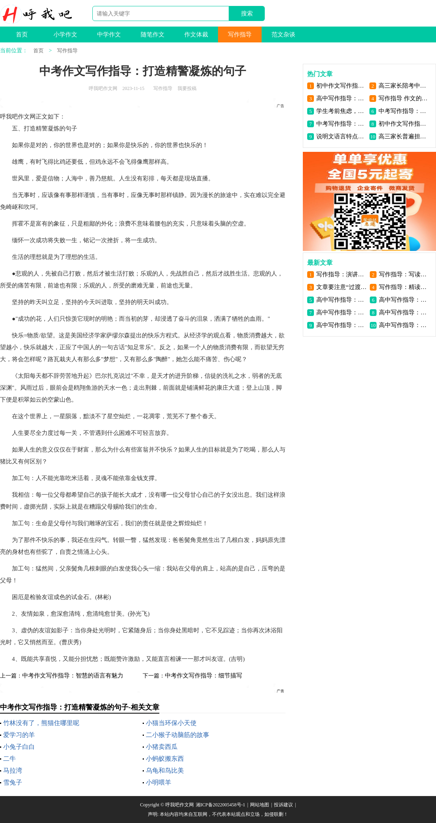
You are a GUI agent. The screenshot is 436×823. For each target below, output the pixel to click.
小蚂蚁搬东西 (165, 758)
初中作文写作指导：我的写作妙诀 (341, 85)
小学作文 (65, 34)
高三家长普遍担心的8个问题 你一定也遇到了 (404, 136)
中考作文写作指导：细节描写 (203, 675)
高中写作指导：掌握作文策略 (404, 325)
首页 (22, 34)
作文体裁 (196, 34)
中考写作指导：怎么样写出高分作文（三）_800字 (341, 124)
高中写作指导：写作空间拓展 (341, 312)
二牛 (9, 758)
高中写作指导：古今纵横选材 (341, 98)
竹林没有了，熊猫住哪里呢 (41, 723)
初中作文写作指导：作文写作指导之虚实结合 (404, 124)
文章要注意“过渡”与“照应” (341, 287)
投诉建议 (283, 805)
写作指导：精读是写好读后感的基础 (404, 287)
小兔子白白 (19, 746)
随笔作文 (152, 34)
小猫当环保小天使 (171, 723)
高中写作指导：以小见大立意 (404, 300)
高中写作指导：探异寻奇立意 (341, 300)
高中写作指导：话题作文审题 (341, 325)
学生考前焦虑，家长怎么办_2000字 (341, 111)
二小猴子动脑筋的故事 (177, 734)
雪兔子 (12, 782)
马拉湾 (12, 770)
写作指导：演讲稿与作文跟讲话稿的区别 (341, 274)
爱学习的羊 (19, 734)
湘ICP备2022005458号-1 (220, 805)
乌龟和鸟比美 (165, 770)
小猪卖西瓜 (162, 746)
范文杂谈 (283, 34)
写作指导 (240, 34)
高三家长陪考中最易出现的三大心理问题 (404, 85)
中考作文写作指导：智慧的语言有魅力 (72, 675)
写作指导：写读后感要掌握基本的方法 (404, 274)
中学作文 (109, 34)
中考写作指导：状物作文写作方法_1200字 (404, 111)
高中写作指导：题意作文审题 (404, 312)
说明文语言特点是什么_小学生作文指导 (341, 136)
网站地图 (259, 805)
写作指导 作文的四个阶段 (404, 98)
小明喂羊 (158, 782)
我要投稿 (187, 88)
